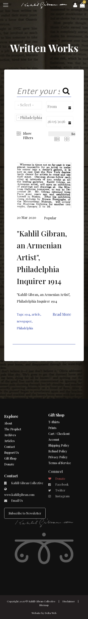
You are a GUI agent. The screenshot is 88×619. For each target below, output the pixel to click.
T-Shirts (54, 406)
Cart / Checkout (59, 418)
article (36, 314)
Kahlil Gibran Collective (42, 601)
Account (53, 424)
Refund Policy (57, 436)
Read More (62, 314)
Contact (9, 438)
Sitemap (44, 605)
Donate (9, 455)
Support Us (11, 443)
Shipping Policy (58, 430)
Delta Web (50, 613)
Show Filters (28, 135)
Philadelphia (25, 328)
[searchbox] (28, 104)
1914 (27, 314)
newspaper (24, 321)
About (8, 414)
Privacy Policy (58, 442)
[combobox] (28, 105)
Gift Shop (10, 449)
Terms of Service (59, 447)
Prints (52, 412)
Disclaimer (68, 601)
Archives (10, 426)
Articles (9, 432)
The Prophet (12, 420)
